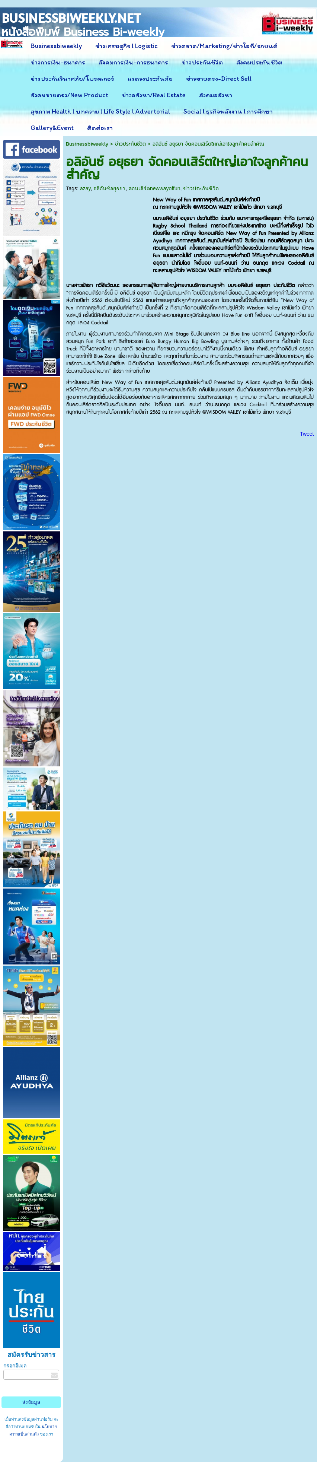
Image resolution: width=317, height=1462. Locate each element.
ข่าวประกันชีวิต (130, 144)
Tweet (307, 434)
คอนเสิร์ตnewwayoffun (154, 188)
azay (85, 188)
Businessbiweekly (87, 144)
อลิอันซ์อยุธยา (109, 188)
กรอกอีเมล (15, 1366)
